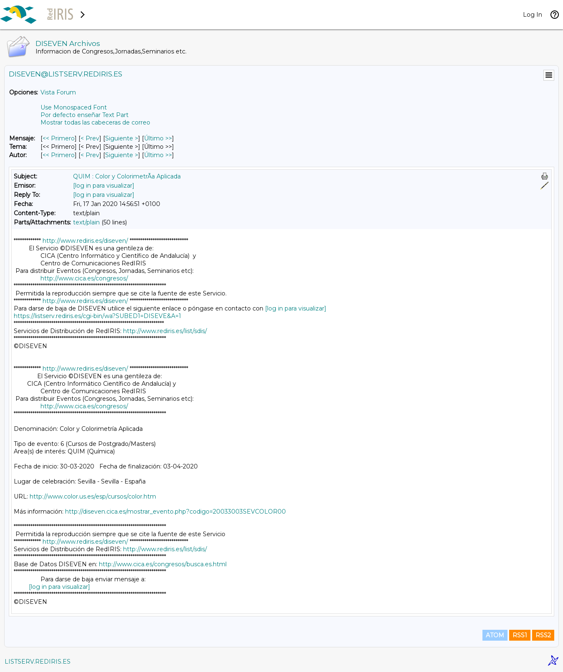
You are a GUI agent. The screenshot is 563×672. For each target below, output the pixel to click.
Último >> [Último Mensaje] (158, 138)
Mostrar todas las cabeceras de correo (95, 122)
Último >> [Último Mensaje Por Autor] (158, 155)
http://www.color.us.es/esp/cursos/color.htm (93, 496)
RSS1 (520, 635)
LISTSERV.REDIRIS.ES (38, 661)
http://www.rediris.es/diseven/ (85, 240)
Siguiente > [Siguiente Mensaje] (121, 138)
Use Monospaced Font (73, 107)
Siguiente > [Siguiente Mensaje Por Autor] (121, 155)
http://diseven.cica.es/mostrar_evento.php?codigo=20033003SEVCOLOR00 (175, 511)
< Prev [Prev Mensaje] (90, 138)
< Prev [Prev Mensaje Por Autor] (90, 155)
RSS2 (543, 635)
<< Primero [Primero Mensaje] (59, 138)
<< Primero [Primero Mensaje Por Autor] (59, 155)
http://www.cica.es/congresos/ (84, 278)
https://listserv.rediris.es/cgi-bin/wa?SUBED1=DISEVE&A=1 (97, 316)
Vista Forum (58, 92)
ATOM (495, 635)
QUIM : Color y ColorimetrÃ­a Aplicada (127, 176)
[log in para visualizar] (103, 185)
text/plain (86, 222)
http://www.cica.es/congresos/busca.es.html (163, 564)
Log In (532, 14)
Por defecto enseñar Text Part (84, 115)
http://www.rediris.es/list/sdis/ (165, 331)
